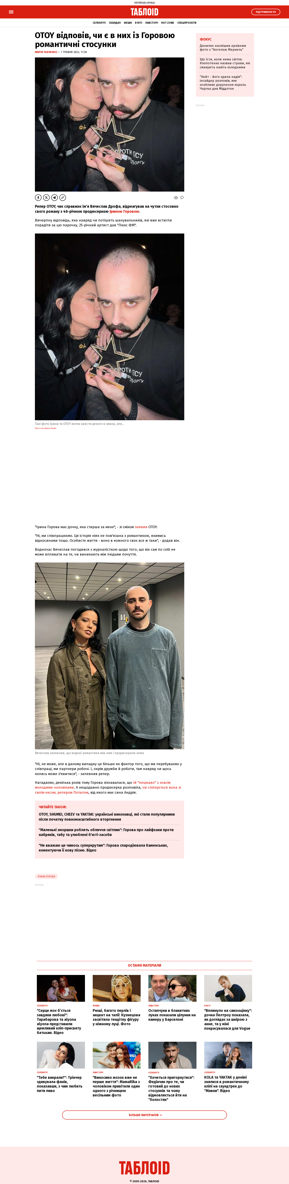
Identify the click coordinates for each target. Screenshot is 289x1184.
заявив (141, 527)
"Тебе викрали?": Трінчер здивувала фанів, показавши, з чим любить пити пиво (59, 1084)
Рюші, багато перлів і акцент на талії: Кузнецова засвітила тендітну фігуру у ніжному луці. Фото (116, 1017)
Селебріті (99, 22)
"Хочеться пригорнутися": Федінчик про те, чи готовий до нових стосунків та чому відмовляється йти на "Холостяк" (171, 1088)
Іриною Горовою (124, 211)
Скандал (115, 22)
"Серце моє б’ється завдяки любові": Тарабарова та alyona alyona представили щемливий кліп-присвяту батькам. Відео (59, 1021)
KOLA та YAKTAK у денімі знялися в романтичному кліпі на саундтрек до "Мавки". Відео (226, 1084)
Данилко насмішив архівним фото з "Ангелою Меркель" (223, 48)
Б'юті (138, 22)
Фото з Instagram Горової (45, 428)
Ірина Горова (46, 876)
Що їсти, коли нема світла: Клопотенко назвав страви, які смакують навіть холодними (225, 63)
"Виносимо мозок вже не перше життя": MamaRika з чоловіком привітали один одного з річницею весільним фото (116, 1086)
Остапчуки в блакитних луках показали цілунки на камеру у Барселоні (172, 1015)
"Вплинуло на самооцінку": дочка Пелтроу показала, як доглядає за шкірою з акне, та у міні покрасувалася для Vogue (228, 1019)
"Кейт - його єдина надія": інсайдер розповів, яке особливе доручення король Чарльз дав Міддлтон (223, 83)
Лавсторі (151, 22)
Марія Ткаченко (46, 52)
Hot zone (167, 22)
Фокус (206, 39)
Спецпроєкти (186, 22)
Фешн (128, 22)
